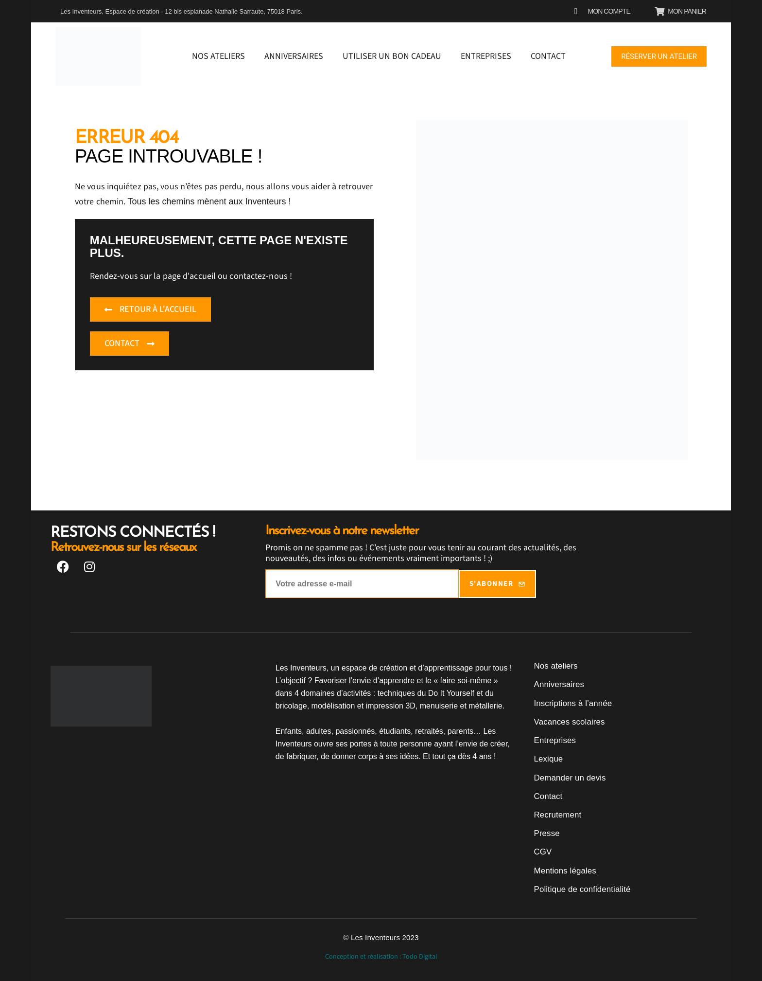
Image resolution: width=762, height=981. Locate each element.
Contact (548, 56)
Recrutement (556, 814)
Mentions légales (563, 869)
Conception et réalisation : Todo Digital (381, 955)
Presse (546, 832)
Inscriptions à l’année (571, 703)
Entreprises (486, 56)
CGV (542, 851)
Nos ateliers (218, 56)
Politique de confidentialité (580, 888)
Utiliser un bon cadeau (392, 56)
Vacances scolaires (567, 721)
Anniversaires (293, 56)
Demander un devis (568, 777)
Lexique (548, 758)
